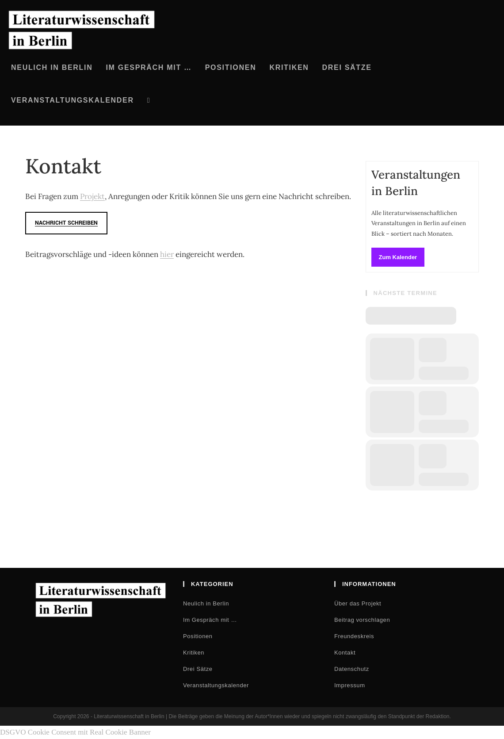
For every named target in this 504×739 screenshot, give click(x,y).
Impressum (349, 685)
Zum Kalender (398, 257)
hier (167, 254)
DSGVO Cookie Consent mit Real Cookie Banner (75, 732)
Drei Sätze (198, 669)
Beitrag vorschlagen (362, 619)
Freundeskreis (354, 636)
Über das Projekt (357, 603)
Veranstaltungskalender (216, 685)
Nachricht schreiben (66, 223)
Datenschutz (351, 669)
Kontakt (344, 652)
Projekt (92, 196)
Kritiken (193, 652)
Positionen (198, 636)
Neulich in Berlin (206, 603)
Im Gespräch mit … (210, 619)
